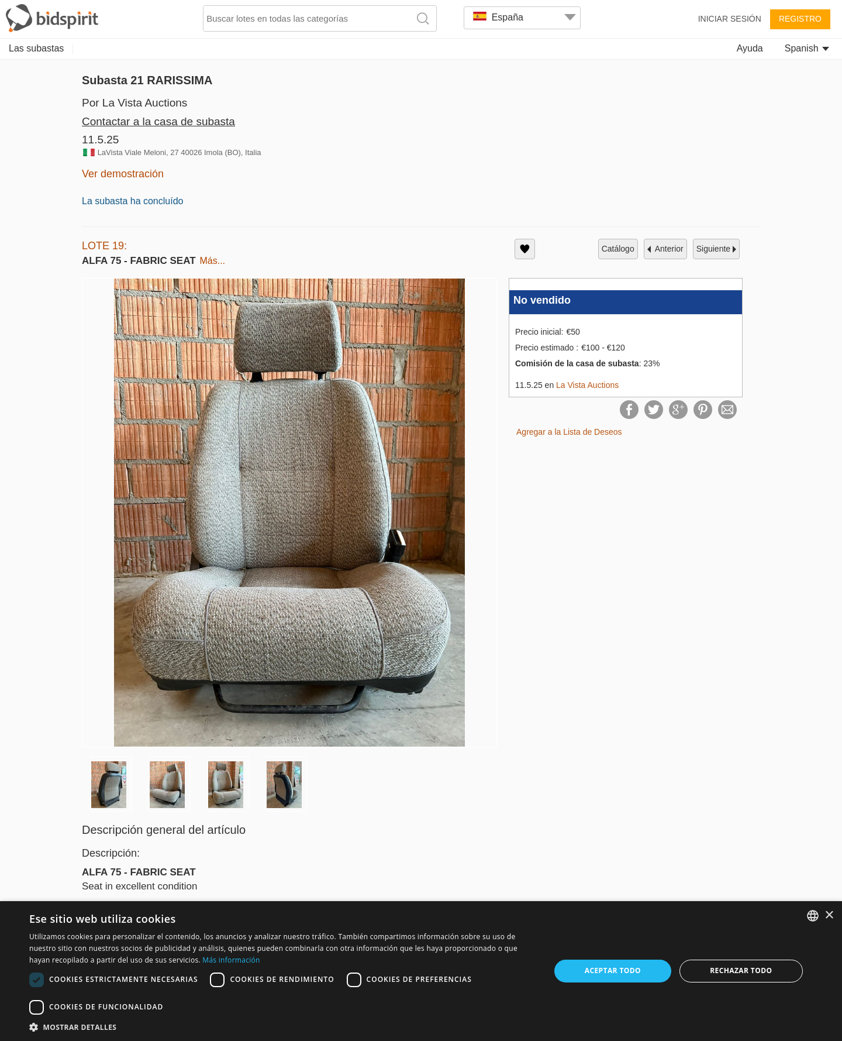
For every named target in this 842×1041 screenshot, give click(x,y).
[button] (282, 1026)
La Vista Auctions (587, 385)
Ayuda (750, 48)
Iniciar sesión (729, 18)
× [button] (828, 915)
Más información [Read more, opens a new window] (231, 960)
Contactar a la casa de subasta (158, 121)
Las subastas (36, 48)
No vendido (542, 300)
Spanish (807, 48)
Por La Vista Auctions (134, 103)
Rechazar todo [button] (741, 970)
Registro (800, 18)
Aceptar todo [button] (613, 970)
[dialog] (421, 971)
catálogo (618, 248)
